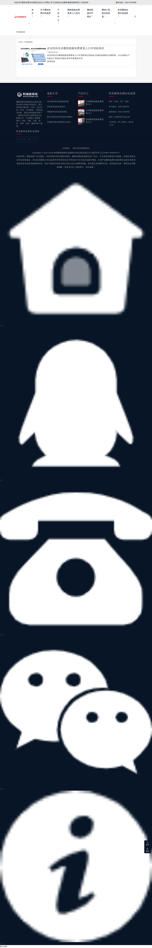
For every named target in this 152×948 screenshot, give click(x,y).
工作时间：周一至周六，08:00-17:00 (121, 123)
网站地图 (3, 946)
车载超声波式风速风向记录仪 (59, 122)
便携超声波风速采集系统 (57, 112)
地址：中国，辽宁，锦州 (119, 101)
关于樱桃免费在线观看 (45, 11)
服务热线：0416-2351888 (119, 112)
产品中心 (58, 15)
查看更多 (51, 61)
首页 (33, 11)
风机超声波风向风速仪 (56, 107)
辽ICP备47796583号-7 (110, 153)
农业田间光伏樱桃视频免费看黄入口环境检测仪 (75, 48)
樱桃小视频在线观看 (106, 13)
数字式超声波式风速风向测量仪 (59, 117)
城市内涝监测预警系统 (81, 148)
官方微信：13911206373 (119, 107)
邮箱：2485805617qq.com (119, 117)
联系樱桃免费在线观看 (123, 11)
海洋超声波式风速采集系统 (58, 101)
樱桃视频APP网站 (90, 13)
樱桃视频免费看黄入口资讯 (73, 11)
